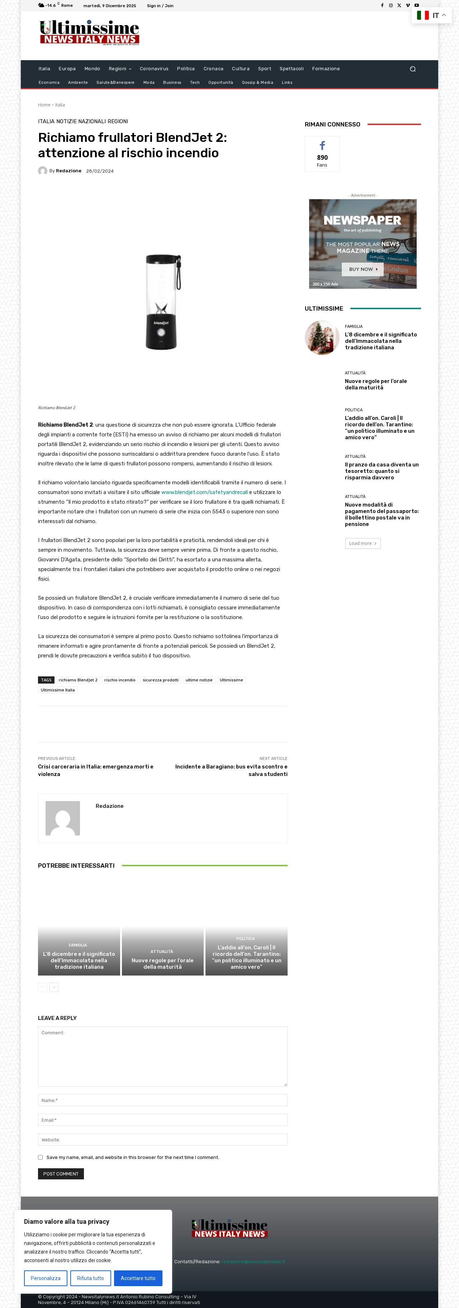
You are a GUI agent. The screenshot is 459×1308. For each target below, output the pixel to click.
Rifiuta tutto (90, 1278)
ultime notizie (199, 679)
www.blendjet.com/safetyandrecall (204, 492)
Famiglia (78, 945)
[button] (412, 68)
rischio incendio (120, 679)
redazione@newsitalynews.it (253, 1261)
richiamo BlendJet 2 (78, 679)
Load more (363, 543)
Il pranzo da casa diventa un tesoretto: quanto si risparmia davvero (382, 471)
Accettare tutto (138, 1278)
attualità (162, 952)
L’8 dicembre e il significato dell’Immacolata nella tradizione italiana (79, 960)
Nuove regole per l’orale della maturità (163, 963)
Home (44, 105)
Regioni (118, 121)
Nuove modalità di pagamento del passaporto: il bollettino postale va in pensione (382, 514)
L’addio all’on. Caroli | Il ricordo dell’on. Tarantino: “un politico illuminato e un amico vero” (246, 957)
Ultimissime (231, 679)
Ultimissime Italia (58, 690)
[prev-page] (42, 987)
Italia (60, 105)
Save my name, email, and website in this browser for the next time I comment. (133, 1157)
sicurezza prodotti (161, 679)
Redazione (68, 170)
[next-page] (53, 987)
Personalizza (46, 1278)
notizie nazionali (81, 121)
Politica (245, 939)
